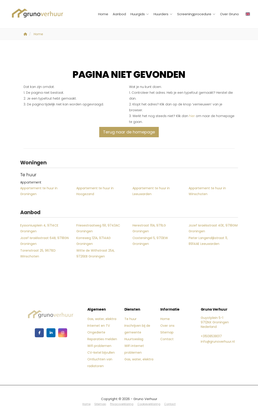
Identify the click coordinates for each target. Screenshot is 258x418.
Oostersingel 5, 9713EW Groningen (150, 241)
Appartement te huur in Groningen (38, 191)
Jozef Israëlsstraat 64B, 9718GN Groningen (44, 241)
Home (103, 14)
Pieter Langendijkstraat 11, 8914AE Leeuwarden (208, 241)
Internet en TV (98, 325)
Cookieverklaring (148, 404)
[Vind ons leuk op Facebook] (39, 332)
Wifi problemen (99, 346)
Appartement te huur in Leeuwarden (151, 191)
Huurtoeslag (133, 339)
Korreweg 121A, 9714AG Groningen (93, 241)
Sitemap (167, 332)
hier (192, 116)
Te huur (130, 319)
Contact (167, 339)
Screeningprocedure (196, 14)
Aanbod (119, 14)
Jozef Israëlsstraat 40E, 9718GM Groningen (213, 228)
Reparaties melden (102, 339)
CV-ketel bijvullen (101, 352)
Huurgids (139, 14)
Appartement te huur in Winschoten (207, 191)
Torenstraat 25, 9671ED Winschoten (38, 253)
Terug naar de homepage (129, 132)
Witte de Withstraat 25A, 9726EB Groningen (95, 253)
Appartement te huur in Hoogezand (95, 191)
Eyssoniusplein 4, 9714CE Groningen (39, 228)
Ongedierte (96, 332)
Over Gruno (229, 14)
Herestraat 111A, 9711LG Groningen (149, 228)
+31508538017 (211, 336)
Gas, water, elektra (101, 319)
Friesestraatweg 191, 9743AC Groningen (98, 228)
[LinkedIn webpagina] (50, 332)
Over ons (167, 325)
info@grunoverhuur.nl (218, 341)
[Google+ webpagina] (62, 332)
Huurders (163, 14)
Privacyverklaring (121, 404)
